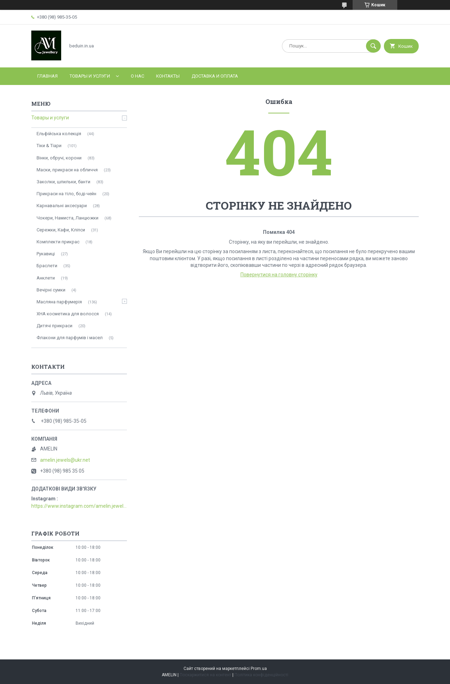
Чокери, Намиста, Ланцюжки (67, 218)
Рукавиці (46, 253)
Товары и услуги (90, 76)
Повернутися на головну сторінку (278, 274)
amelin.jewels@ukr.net (65, 460)
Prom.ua (259, 668)
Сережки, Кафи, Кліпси (61, 229)
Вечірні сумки (51, 289)
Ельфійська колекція (59, 133)
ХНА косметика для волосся (68, 313)
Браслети (47, 265)
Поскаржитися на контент (205, 674)
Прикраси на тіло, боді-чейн (66, 193)
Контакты (168, 76)
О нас (137, 76)
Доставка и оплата (215, 76)
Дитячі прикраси (54, 325)
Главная (47, 76)
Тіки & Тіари (49, 145)
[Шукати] (373, 46)
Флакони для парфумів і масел (70, 337)
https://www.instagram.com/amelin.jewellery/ (79, 506)
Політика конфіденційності (261, 674)
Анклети (46, 278)
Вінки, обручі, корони (59, 157)
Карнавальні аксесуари (62, 205)
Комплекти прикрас (58, 241)
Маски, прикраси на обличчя (67, 169)
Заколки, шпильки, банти (63, 181)
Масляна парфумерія (59, 301)
